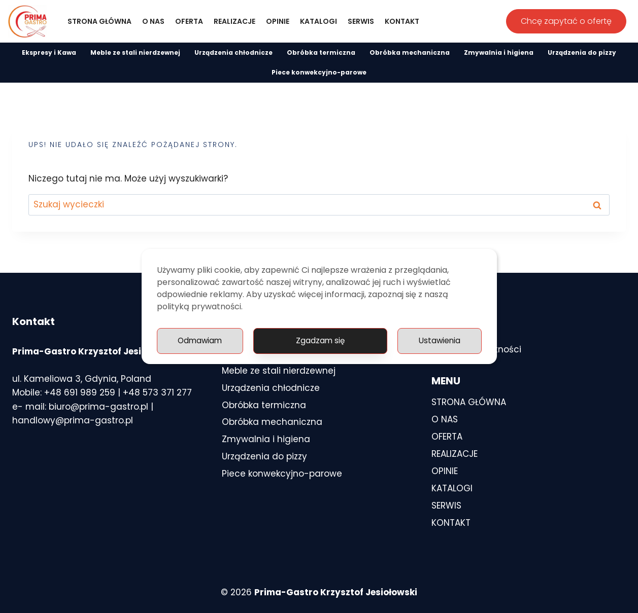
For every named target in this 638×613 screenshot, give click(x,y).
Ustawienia (341, 341)
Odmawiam (438, 341)
